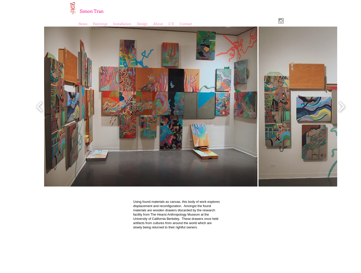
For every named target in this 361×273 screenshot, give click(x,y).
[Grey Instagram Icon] (281, 21)
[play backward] (39, 107)
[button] (150, 107)
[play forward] (341, 107)
